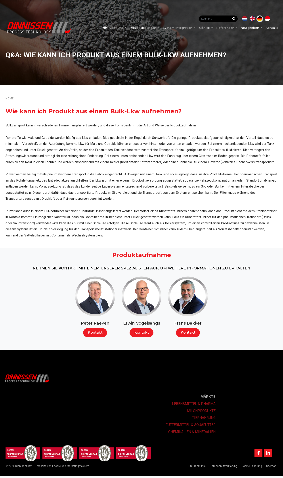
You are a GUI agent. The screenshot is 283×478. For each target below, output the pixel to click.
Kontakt (273, 27)
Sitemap (270, 468)
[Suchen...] (235, 18)
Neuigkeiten (253, 27)
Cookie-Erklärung (251, 468)
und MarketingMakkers (75, 468)
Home (9, 98)
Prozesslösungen (146, 27)
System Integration (180, 27)
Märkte (207, 27)
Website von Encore (48, 468)
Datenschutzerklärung (222, 468)
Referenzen (228, 27)
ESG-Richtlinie (196, 468)
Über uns (119, 27)
